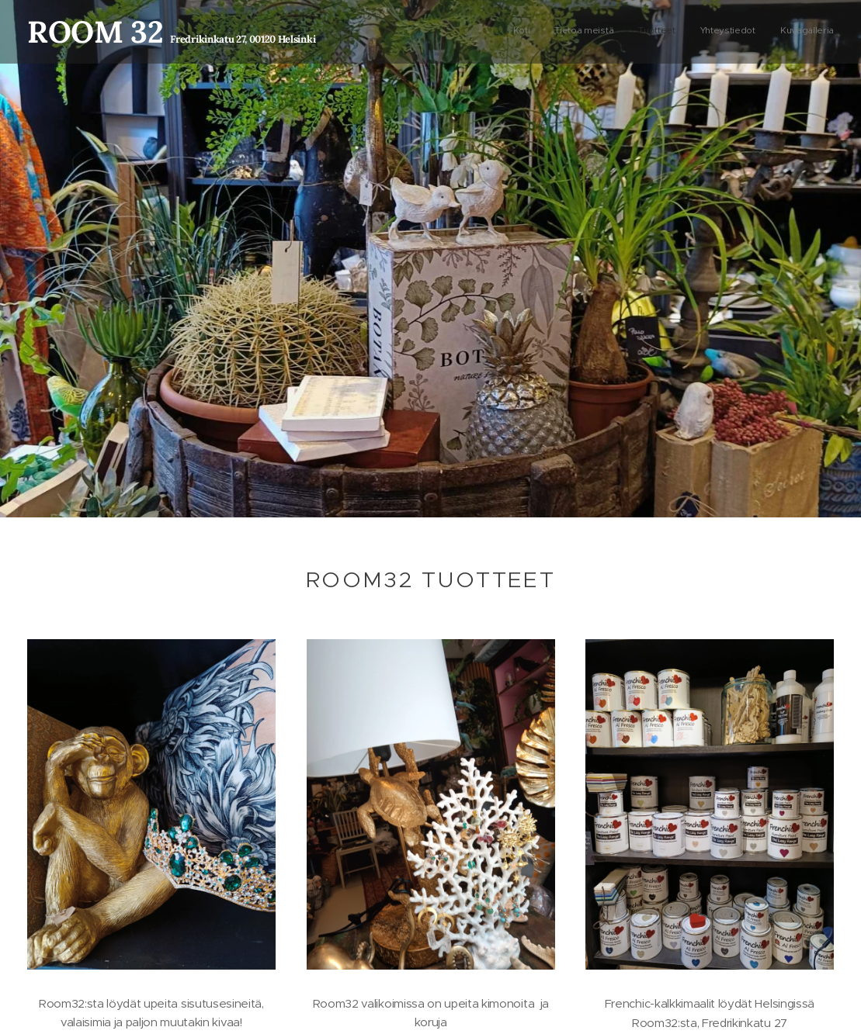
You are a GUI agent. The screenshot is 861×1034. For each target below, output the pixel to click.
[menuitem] (739, 31)
